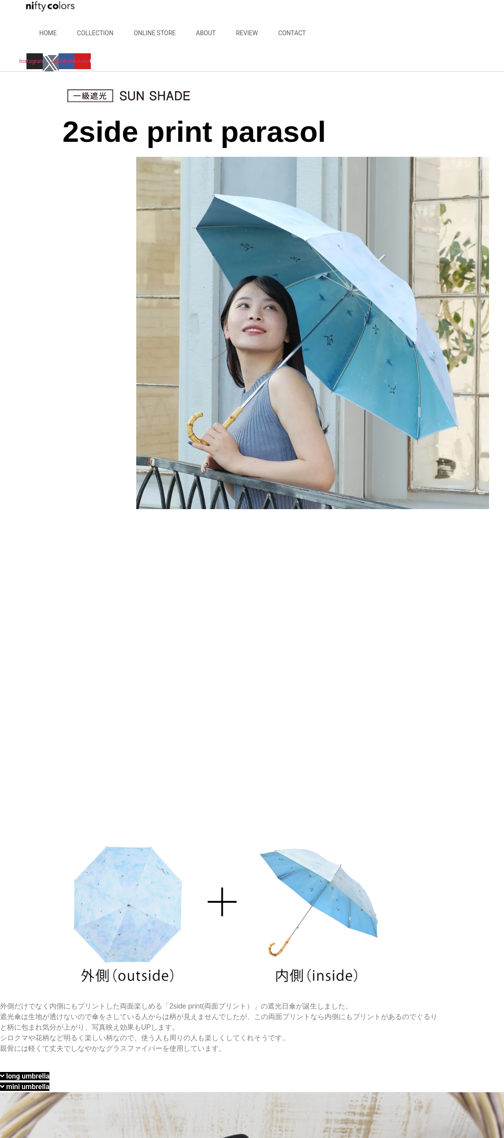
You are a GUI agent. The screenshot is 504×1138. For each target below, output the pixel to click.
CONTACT (292, 33)
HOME (48, 33)
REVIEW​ (247, 33)
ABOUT (206, 33)
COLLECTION (95, 33)
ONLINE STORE (154, 33)
